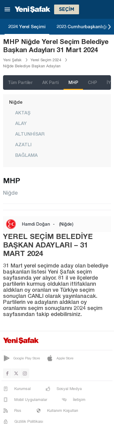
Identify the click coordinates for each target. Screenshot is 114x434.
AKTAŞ (22, 112)
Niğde (15, 102)
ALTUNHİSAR (29, 133)
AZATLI (23, 144)
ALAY (21, 123)
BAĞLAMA (26, 155)
